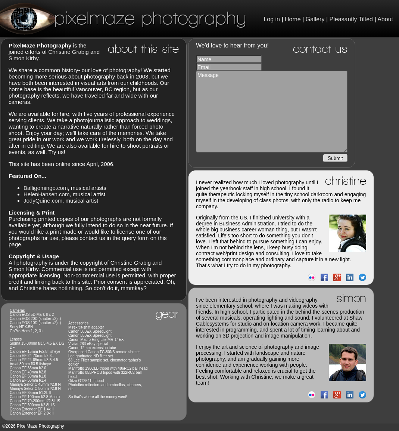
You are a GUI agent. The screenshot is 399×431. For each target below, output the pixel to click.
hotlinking (70, 288)
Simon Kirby (23, 58)
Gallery (315, 19)
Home (293, 19)
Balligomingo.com (46, 188)
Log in (272, 19)
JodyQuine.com (43, 200)
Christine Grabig (68, 52)
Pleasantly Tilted (351, 19)
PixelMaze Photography (123, 18)
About (385, 19)
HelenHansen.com (46, 194)
